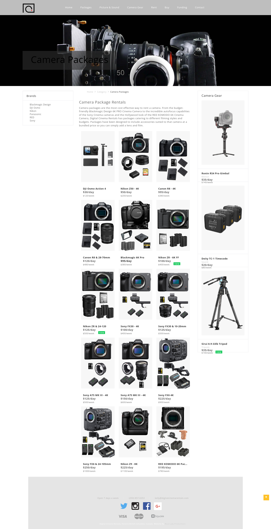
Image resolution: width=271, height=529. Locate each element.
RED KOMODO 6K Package (173, 464)
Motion (205, 177)
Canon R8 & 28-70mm (96, 257)
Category (101, 92)
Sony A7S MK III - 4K (95, 395)
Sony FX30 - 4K (130, 326)
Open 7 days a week (108, 498)
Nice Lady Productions (175, 524)
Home (90, 92)
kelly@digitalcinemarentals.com (172, 498)
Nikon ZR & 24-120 (94, 326)
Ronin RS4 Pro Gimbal (215, 173)
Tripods (206, 347)
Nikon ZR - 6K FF (168, 257)
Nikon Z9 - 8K (129, 464)
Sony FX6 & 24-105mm (97, 464)
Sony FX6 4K (166, 395)
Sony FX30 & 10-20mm (172, 326)
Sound (205, 262)
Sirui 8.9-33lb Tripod (214, 344)
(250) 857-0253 (137, 498)
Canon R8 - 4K (167, 188)
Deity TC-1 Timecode (215, 258)
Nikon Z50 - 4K (130, 188)
